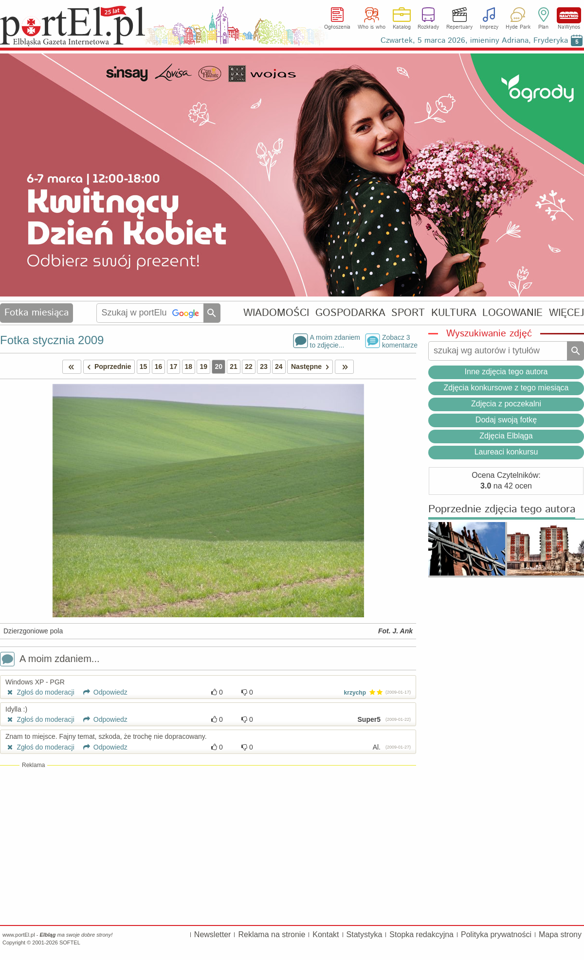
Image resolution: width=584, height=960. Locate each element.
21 (233, 366)
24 (279, 366)
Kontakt (325, 934)
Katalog (402, 27)
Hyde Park (518, 27)
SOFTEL (69, 942)
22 (249, 366)
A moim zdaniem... (50, 659)
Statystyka (365, 934)
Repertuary (459, 27)
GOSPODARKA (350, 312)
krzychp (355, 692)
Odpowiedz (102, 692)
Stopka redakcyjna (421, 934)
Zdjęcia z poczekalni (506, 404)
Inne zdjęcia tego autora (506, 371)
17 (174, 366)
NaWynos (569, 15)
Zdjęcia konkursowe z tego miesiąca (505, 388)
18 (189, 366)
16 (159, 366)
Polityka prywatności (496, 934)
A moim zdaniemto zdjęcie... (335, 340)
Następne (311, 367)
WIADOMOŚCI (276, 312)
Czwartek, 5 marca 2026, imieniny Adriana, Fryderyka (474, 40)
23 (264, 366)
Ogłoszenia (337, 27)
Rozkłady (428, 27)
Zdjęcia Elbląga (505, 436)
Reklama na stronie (271, 934)
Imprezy (489, 27)
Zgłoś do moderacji (39, 692)
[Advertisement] (208, 845)
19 (203, 366)
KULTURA (453, 312)
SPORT (408, 312)
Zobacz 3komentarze (399, 340)
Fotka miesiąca (36, 313)
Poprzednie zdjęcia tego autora (501, 509)
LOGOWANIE (512, 312)
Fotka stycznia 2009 (52, 340)
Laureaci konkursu (506, 452)
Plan (543, 27)
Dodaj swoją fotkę (506, 420)
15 (143, 366)
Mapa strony (560, 934)
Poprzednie (107, 367)
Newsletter (212, 934)
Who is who (371, 27)
